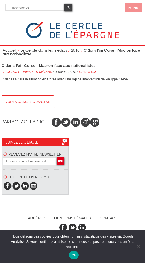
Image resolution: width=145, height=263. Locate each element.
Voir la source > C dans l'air (28, 101)
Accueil (9, 50)
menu (133, 7)
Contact (108, 218)
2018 (75, 50)
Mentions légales (72, 218)
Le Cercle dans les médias (43, 50)
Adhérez (36, 218)
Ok (74, 255)
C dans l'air (87, 72)
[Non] (138, 246)
